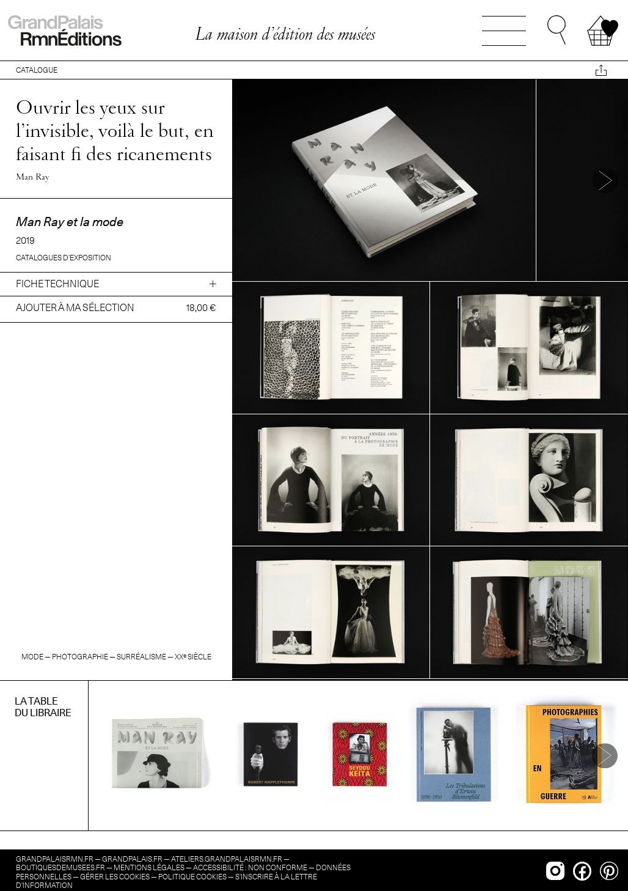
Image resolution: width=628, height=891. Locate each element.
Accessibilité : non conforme (250, 867)
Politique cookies (192, 876)
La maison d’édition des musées (285, 33)
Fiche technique (57, 284)
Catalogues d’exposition (63, 257)
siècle (193, 656)
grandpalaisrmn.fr (54, 859)
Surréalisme (141, 656)
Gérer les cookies (115, 876)
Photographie (80, 656)
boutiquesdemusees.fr (60, 867)
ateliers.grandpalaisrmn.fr (226, 859)
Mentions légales (149, 867)
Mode (32, 656)
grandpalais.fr (132, 859)
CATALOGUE (36, 70)
